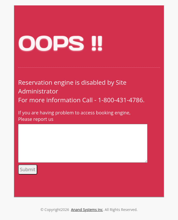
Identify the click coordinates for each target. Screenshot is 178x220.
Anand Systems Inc (87, 209)
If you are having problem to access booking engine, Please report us (74, 115)
